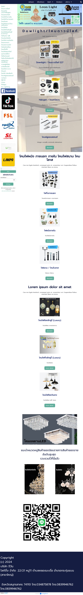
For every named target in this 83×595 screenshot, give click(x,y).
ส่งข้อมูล (8, 184)
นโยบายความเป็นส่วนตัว (6, 191)
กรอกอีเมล (3, 177)
